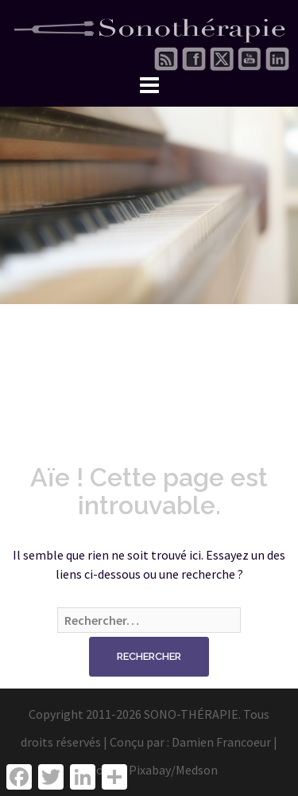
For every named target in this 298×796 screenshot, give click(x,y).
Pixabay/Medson (173, 770)
